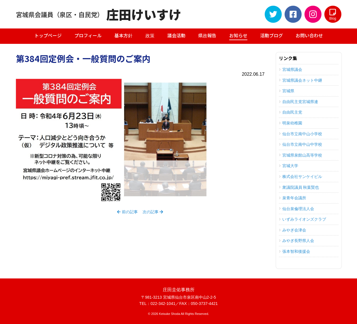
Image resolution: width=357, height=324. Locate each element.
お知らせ (238, 36)
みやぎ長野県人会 (296, 240)
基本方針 (123, 35)
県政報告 (207, 35)
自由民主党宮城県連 (298, 101)
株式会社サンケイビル (300, 176)
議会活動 (176, 35)
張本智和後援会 (294, 251)
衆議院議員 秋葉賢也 (299, 187)
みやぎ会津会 (292, 230)
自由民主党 (290, 112)
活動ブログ (271, 35)
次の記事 (153, 212)
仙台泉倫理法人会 (296, 208)
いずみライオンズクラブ (302, 219)
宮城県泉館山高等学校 (300, 155)
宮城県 (286, 91)
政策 (150, 35)
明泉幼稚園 (290, 123)
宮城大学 (288, 165)
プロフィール (88, 35)
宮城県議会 (290, 69)
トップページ (48, 35)
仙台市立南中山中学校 (300, 144)
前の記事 (127, 212)
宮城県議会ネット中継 (300, 80)
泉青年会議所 (292, 198)
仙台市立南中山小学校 (300, 134)
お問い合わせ (309, 35)
